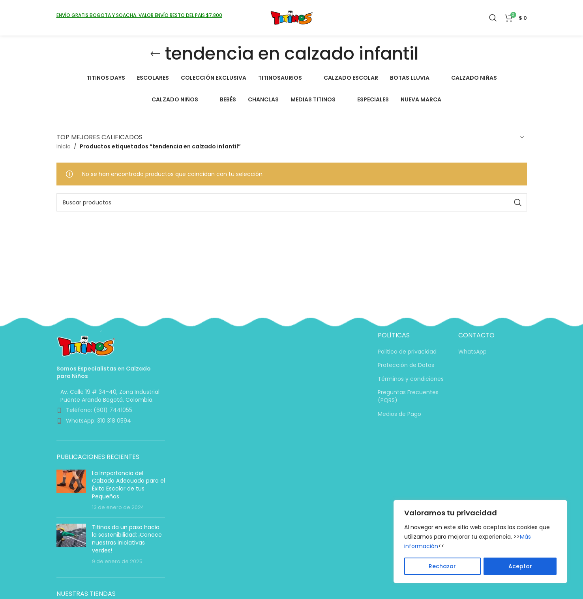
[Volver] (155, 54)
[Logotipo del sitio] (291, 17)
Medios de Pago (399, 414)
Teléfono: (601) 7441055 (99, 410)
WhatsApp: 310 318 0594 (98, 421)
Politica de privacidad (407, 352)
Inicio (63, 146)
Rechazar (442, 566)
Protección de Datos (406, 365)
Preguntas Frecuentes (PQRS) (408, 396)
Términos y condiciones (411, 379)
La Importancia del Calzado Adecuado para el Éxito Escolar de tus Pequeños (128, 484)
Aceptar (520, 566)
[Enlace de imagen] (86, 346)
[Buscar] (493, 18)
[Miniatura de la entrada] (71, 490)
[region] (480, 541)
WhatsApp (472, 352)
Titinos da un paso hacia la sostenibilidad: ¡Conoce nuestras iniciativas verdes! (127, 538)
